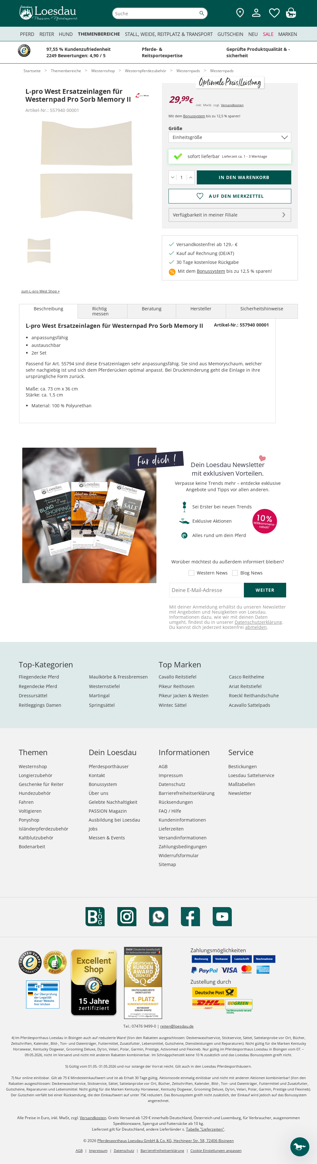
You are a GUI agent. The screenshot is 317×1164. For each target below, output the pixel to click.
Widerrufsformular (179, 855)
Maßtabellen (241, 784)
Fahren (26, 802)
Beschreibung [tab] (48, 309)
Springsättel (102, 705)
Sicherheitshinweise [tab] (261, 309)
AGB (163, 766)
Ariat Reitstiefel (245, 686)
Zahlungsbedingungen (183, 847)
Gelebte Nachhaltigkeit (113, 802)
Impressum (171, 775)
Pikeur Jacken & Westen (184, 695)
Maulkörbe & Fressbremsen (118, 677)
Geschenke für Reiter (41, 784)
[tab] (39, 251)
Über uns (98, 793)
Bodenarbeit (32, 847)
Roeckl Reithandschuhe (254, 695)
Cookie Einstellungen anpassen (216, 1150)
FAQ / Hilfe (170, 811)
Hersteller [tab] (200, 309)
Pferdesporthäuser (109, 766)
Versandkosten (232, 105)
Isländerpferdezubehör (43, 829)
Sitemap (167, 864)
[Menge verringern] (172, 177)
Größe (186, 128)
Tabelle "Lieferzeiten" (205, 1129)
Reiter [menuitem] (46, 34)
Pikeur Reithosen (177, 686)
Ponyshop (29, 820)
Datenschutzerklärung (258, 622)
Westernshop (33, 766)
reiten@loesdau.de (177, 1026)
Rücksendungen (176, 802)
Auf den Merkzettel (236, 196)
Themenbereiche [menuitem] (99, 34)
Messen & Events (107, 838)
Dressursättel (33, 695)
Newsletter (240, 793)
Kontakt (97, 775)
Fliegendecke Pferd (39, 677)
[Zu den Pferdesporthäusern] (240, 13)
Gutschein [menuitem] (230, 34)
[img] (291, 16)
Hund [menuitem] (66, 34)
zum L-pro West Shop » (40, 291)
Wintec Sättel (173, 705)
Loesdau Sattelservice (251, 775)
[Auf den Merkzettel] (230, 196)
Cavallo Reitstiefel (177, 677)
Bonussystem (194, 116)
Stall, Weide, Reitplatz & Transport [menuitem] (169, 34)
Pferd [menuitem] (27, 34)
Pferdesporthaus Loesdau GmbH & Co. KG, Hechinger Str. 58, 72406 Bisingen (165, 1140)
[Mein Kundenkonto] (256, 18)
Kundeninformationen (182, 820)
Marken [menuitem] (287, 34)
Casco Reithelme (246, 677)
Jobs (93, 829)
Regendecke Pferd (38, 686)
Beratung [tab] (152, 309)
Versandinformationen (183, 838)
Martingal (99, 695)
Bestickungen (242, 766)
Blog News (251, 573)
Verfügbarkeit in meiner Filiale (205, 215)
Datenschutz (172, 784)
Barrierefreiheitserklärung (187, 793)
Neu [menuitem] (253, 34)
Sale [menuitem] (268, 34)
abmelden (256, 627)
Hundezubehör (35, 793)
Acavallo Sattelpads (249, 705)
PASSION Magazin (108, 811)
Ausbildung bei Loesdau (114, 820)
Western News (212, 573)
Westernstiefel (104, 686)
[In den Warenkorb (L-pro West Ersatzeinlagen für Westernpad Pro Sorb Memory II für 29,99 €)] (244, 177)
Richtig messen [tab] (100, 311)
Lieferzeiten (171, 829)
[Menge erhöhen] (190, 177)
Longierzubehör (35, 775)
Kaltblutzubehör (36, 838)
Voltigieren (30, 811)
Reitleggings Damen (40, 705)
